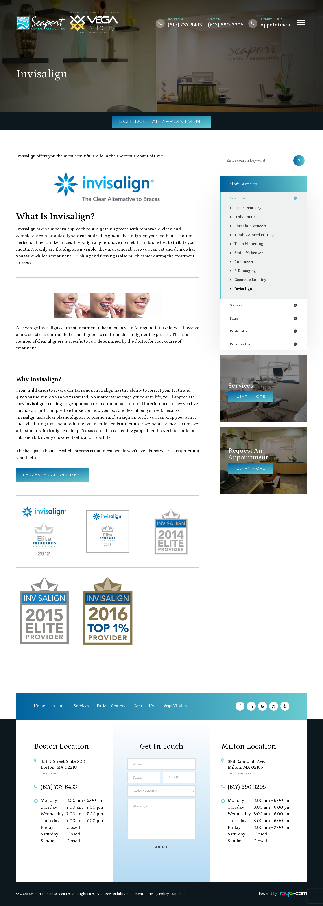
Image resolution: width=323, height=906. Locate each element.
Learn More (251, 398)
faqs (234, 319)
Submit (161, 847)
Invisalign (244, 289)
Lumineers (244, 262)
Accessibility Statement (124, 894)
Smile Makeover (249, 253)
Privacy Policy (157, 894)
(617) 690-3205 (226, 25)
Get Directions (54, 773)
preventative (242, 346)
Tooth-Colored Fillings (255, 235)
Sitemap (179, 894)
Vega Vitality (175, 706)
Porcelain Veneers (252, 226)
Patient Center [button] (111, 706)
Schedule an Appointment (161, 121)
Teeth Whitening (250, 244)
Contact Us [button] (144, 706)
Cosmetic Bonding (251, 280)
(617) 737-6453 (185, 25)
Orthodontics (247, 217)
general (237, 306)
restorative (241, 333)
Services (81, 706)
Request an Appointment (52, 474)
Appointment (276, 25)
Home (39, 706)
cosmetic (239, 198)
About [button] (59, 706)
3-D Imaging (246, 271)
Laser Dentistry (249, 208)
